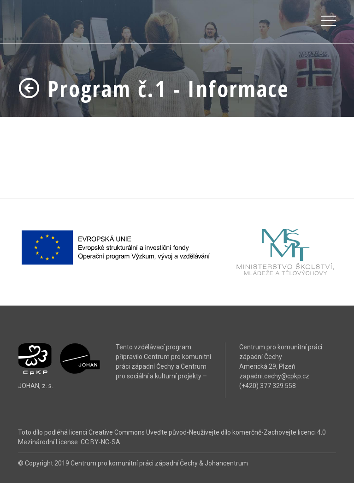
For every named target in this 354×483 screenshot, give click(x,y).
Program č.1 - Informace (153, 89)
